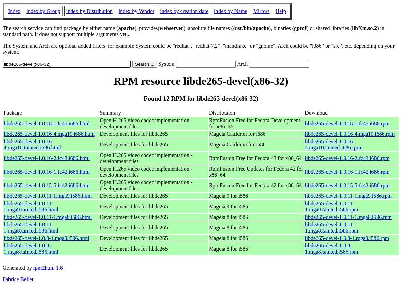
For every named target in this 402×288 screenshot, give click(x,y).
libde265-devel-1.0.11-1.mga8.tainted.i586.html (31, 228)
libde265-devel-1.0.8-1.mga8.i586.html (46, 238)
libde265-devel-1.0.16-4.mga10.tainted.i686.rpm (333, 144)
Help (281, 11)
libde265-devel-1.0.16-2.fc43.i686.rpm (347, 158)
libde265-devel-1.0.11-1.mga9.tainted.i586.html (31, 206)
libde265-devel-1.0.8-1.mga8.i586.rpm (347, 238)
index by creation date (184, 11)
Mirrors (261, 11)
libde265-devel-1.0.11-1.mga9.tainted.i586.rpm (331, 206)
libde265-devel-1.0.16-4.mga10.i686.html (49, 134)
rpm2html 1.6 (48, 268)
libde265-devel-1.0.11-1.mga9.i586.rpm (348, 196)
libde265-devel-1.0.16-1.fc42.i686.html (47, 172)
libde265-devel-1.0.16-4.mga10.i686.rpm (350, 134)
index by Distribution (89, 11)
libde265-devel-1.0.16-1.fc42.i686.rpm (347, 172)
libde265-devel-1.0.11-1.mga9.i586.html (48, 196)
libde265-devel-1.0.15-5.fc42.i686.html (47, 185)
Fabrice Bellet (18, 279)
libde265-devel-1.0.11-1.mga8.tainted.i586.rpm (331, 228)
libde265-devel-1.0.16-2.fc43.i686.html (47, 158)
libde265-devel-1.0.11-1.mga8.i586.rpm (348, 217)
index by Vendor (136, 11)
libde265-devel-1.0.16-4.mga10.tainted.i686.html (32, 144)
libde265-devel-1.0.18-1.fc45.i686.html (47, 123)
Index (14, 11)
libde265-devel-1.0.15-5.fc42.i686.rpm (347, 185)
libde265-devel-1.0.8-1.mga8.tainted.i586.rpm (331, 249)
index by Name (230, 11)
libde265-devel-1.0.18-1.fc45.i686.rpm (347, 123)
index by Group (43, 11)
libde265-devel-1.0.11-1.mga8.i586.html (48, 217)
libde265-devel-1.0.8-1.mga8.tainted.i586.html (31, 249)
